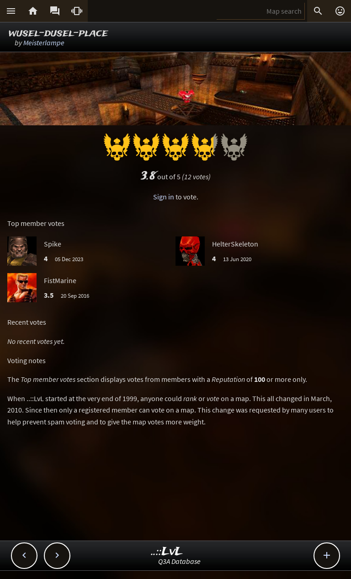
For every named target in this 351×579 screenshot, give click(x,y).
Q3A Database (179, 561)
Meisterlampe (43, 42)
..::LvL (167, 552)
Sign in (163, 196)
